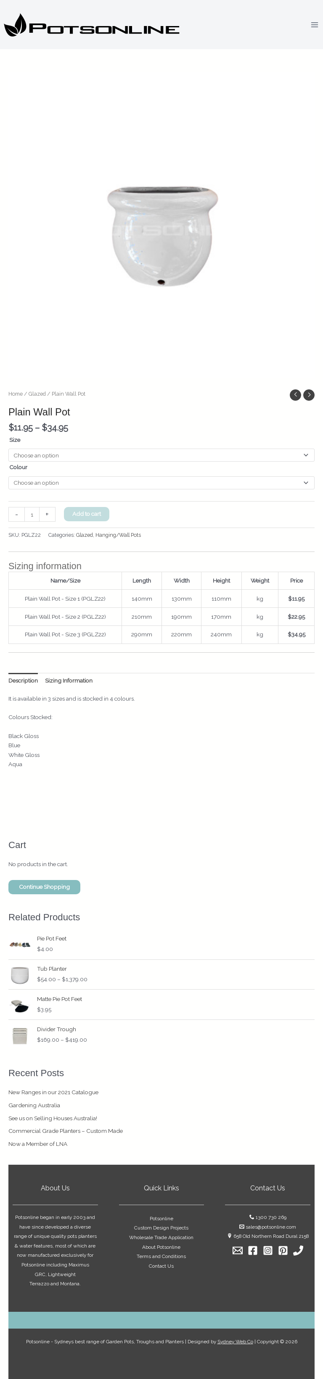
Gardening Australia (34, 1105)
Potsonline (161, 1218)
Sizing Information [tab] (69, 680)
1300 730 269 (271, 1217)
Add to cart (86, 513)
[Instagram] (268, 1250)
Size (14, 439)
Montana (69, 1284)
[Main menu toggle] (315, 24)
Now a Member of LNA (37, 1143)
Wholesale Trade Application (161, 1237)
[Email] (238, 1250)
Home (15, 394)
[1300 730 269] (298, 1250)
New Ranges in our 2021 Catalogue (53, 1092)
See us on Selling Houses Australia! (52, 1118)
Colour (18, 467)
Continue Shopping (44, 886)
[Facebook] (253, 1250)
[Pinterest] (283, 1250)
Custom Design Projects (161, 1228)
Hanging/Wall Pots (118, 535)
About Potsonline (161, 1247)
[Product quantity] (32, 514)
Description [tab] (23, 680)
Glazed (37, 394)
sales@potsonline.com (271, 1227)
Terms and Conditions (161, 1256)
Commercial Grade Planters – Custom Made (65, 1130)
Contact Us (161, 1266)
